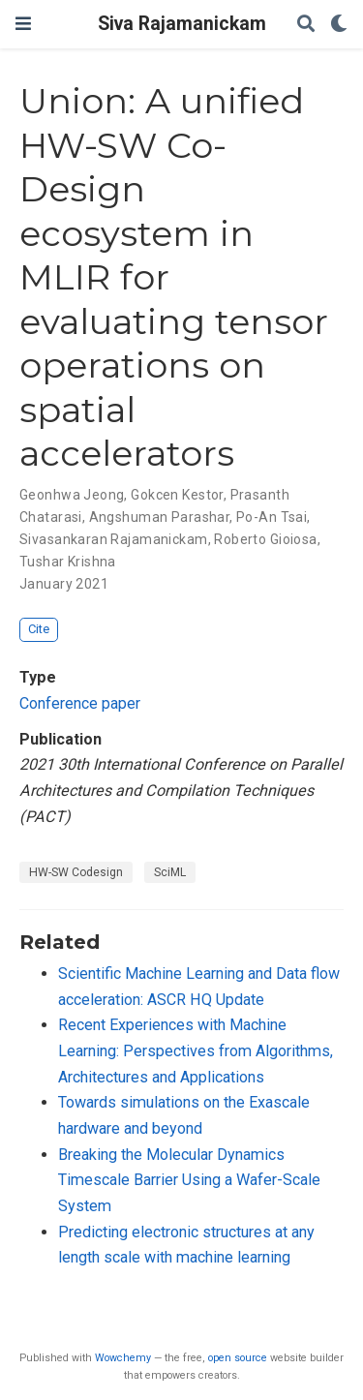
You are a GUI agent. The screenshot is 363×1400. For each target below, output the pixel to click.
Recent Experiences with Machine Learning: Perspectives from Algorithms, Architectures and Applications (195, 1050)
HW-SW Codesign (76, 872)
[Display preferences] (339, 25)
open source (237, 1358)
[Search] (306, 25)
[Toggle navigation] (23, 24)
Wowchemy (123, 1358)
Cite (38, 629)
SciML (170, 872)
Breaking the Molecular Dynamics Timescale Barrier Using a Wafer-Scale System (189, 1180)
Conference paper (79, 703)
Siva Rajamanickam (182, 24)
